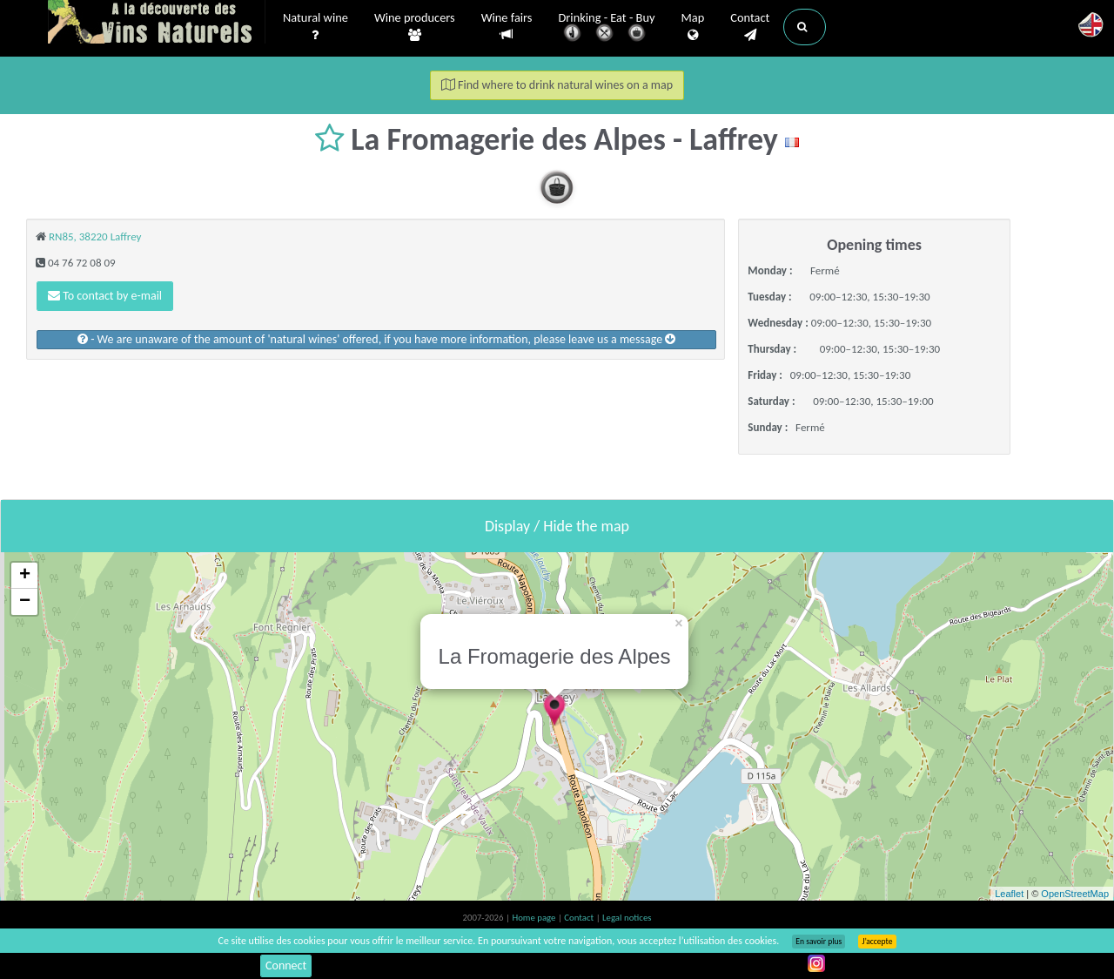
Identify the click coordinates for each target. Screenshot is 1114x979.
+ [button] (24, 576)
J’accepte (877, 941)
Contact (749, 27)
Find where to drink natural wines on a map (557, 85)
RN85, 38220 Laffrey (95, 236)
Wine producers (414, 27)
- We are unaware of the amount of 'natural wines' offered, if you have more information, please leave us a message (376, 339)
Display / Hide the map (557, 526)
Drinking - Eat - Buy (607, 28)
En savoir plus (818, 941)
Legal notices (626, 917)
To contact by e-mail (105, 295)
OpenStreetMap (1075, 893)
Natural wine (315, 27)
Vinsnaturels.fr (156, 23)
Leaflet (1009, 893)
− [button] (24, 602)
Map (693, 27)
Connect (285, 965)
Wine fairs (507, 26)
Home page (535, 917)
